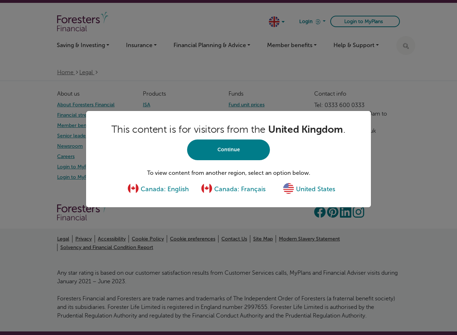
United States (309, 189)
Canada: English (158, 189)
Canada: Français (233, 189)
